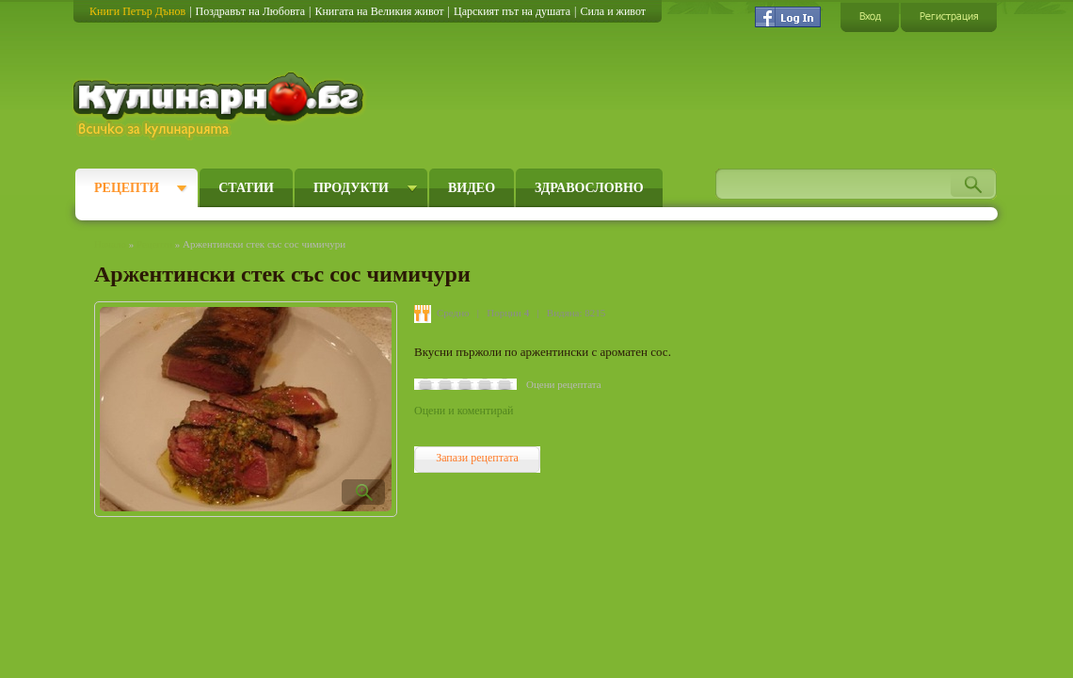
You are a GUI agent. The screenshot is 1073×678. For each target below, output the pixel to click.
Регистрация (949, 16)
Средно (453, 312)
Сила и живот (613, 11)
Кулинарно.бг (221, 105)
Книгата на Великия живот (378, 11)
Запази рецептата (477, 457)
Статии (246, 188)
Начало (110, 244)
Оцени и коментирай (463, 410)
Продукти (351, 188)
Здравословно (589, 188)
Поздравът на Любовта (250, 11)
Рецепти (126, 188)
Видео (471, 188)
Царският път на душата (512, 11)
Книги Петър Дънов (137, 11)
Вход (870, 16)
